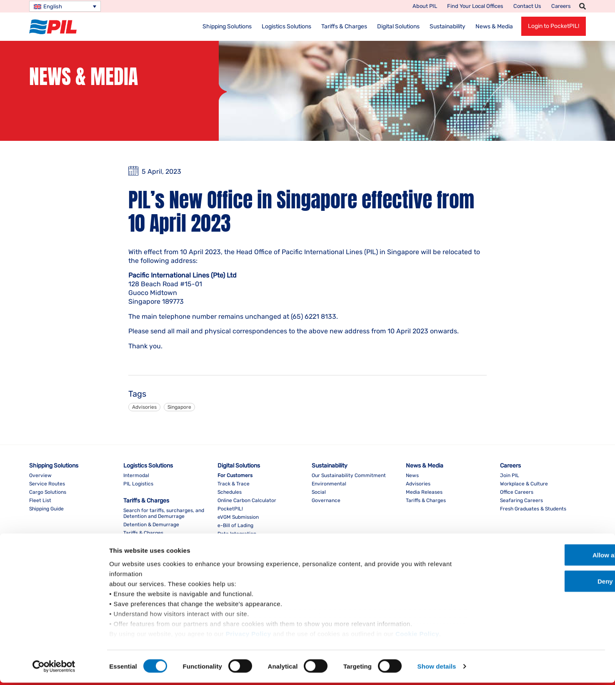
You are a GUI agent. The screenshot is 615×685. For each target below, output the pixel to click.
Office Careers (516, 492)
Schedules (230, 492)
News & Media (494, 26)
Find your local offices (475, 6)
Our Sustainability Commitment (349, 475)
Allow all (545, 557)
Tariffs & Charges (344, 26)
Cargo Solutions (47, 492)
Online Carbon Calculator (247, 500)
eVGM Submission (238, 517)
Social (319, 492)
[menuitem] (65, 6)
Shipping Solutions (227, 26)
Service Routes (47, 484)
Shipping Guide (46, 509)
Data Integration (237, 534)
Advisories (144, 407)
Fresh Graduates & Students (533, 509)
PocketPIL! (230, 509)
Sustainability (447, 26)
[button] (582, 6)
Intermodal (136, 475)
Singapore (179, 407)
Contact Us (527, 6)
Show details (437, 668)
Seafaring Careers (521, 500)
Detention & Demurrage (151, 525)
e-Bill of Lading (235, 525)
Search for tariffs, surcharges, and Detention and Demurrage (163, 513)
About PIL (424, 6)
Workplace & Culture (524, 484)
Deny (545, 583)
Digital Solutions (398, 26)
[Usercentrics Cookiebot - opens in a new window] (54, 668)
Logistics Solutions (286, 26)
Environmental (329, 484)
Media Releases (424, 492)
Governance (326, 500)
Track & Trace (234, 484)
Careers (561, 6)
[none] (65, 6)
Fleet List (40, 500)
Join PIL (509, 475)
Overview (40, 475)
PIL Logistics (138, 484)
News (412, 475)
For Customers (235, 475)
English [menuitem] (52, 6)
